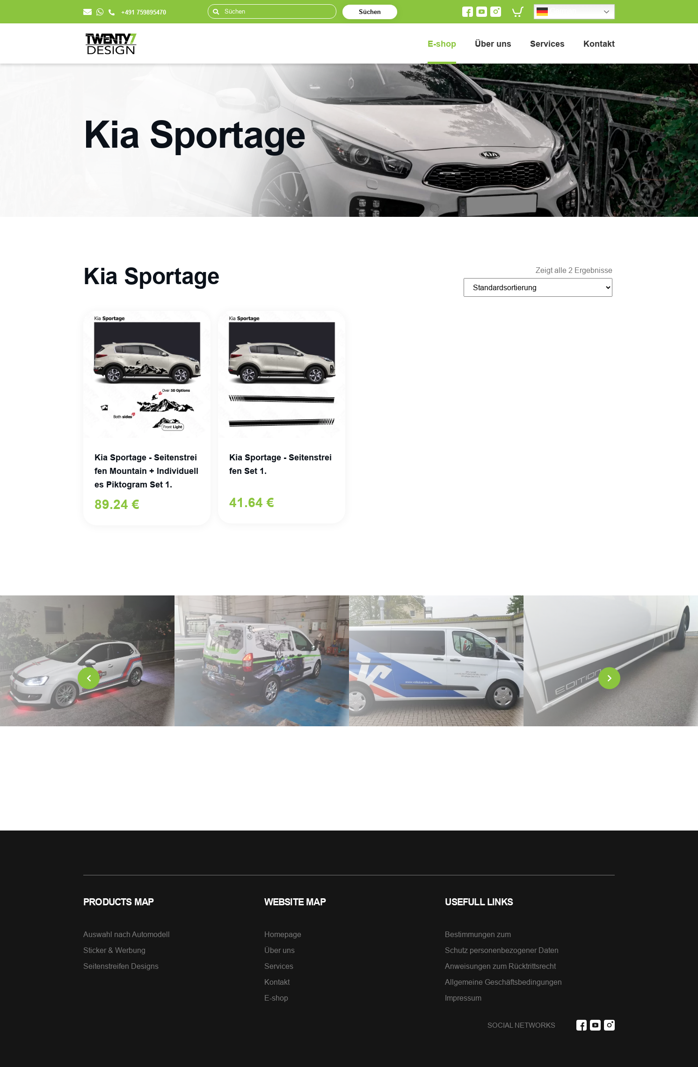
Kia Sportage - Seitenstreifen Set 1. (280, 464)
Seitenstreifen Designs (121, 966)
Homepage (282, 934)
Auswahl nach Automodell (126, 934)
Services (547, 44)
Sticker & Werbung (114, 950)
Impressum (463, 998)
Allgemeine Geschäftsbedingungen (503, 982)
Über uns (493, 44)
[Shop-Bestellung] (538, 287)
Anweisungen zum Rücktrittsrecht (500, 966)
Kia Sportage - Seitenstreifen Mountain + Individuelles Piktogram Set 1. (146, 470)
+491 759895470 (137, 12)
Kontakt (599, 44)
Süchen (370, 11)
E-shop (442, 44)
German (556, 11)
